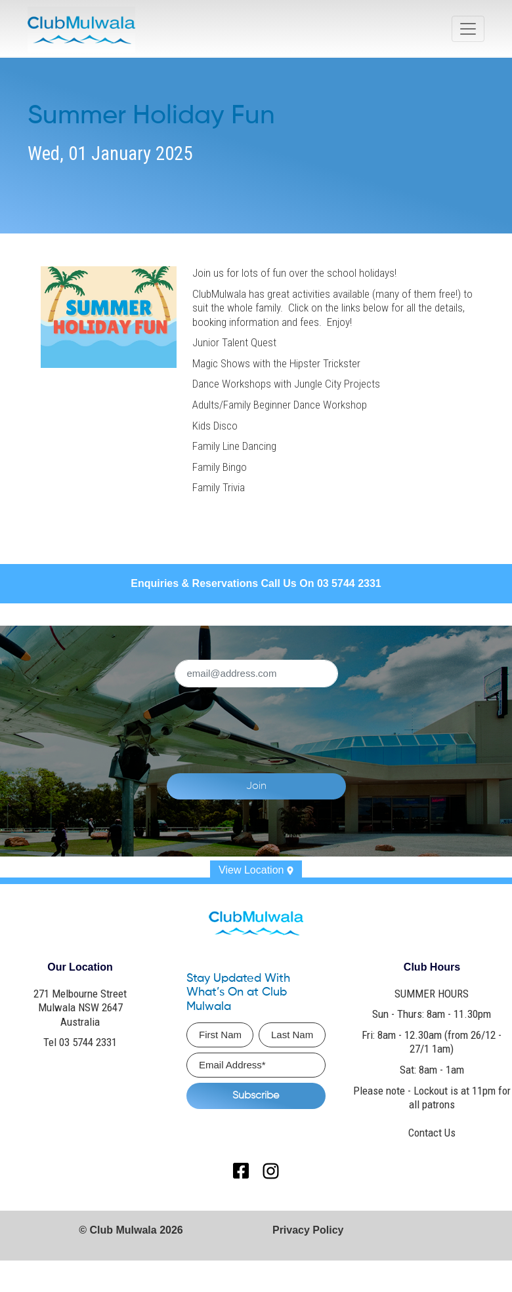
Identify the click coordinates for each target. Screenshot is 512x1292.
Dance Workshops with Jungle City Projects (286, 383)
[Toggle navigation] (468, 29)
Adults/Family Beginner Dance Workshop (279, 404)
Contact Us (432, 1132)
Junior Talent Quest (234, 342)
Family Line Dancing (234, 446)
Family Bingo (219, 467)
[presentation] (304, 722)
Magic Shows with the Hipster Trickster (276, 363)
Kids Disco (215, 425)
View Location (256, 870)
